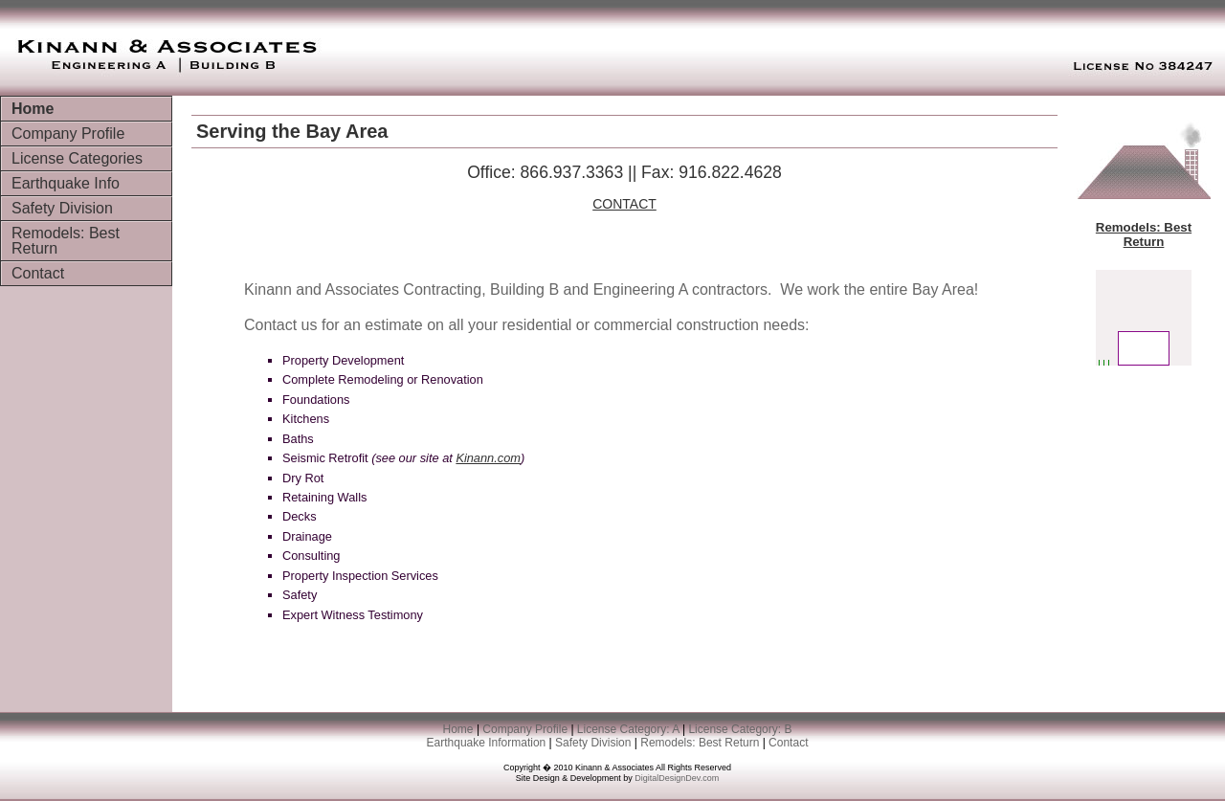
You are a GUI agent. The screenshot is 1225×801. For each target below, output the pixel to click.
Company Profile (67, 133)
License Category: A (629, 729)
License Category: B (739, 729)
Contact (37, 273)
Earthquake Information (486, 742)
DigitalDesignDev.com (677, 778)
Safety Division (62, 208)
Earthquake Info (65, 183)
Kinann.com (488, 458)
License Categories (77, 158)
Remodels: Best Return (65, 240)
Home (32, 108)
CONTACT (624, 203)
